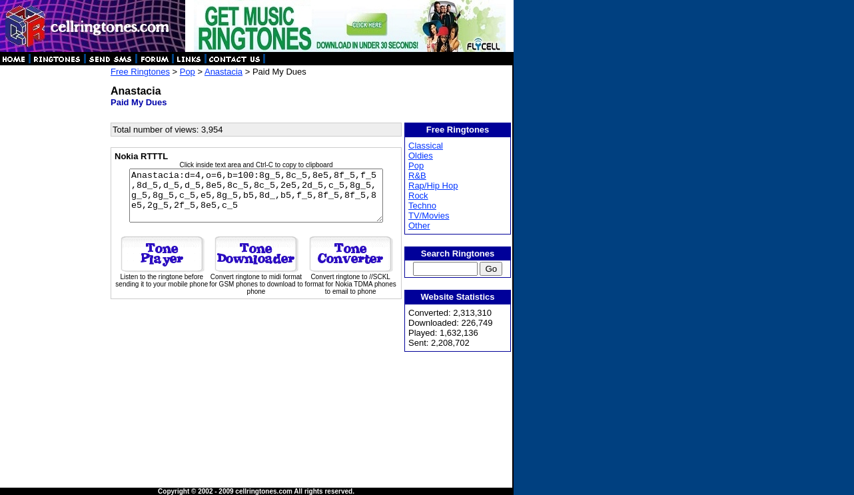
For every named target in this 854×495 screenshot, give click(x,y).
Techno (423, 206)
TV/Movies (429, 216)
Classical (426, 146)
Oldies (421, 156)
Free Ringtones (140, 72)
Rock (419, 196)
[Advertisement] (54, 266)
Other (420, 226)
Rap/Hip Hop (433, 186)
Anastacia (223, 72)
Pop (187, 72)
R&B (418, 176)
